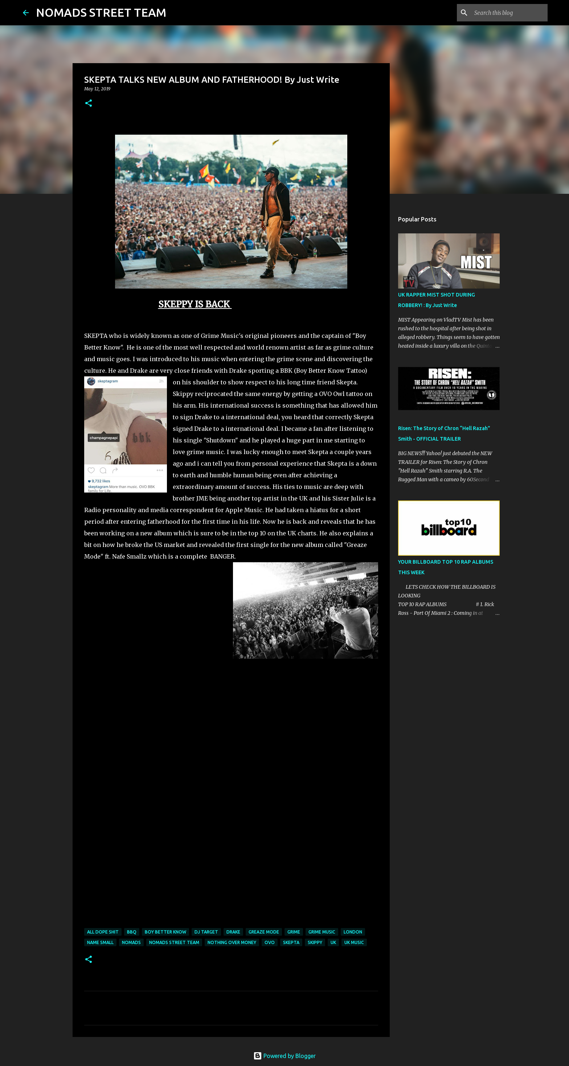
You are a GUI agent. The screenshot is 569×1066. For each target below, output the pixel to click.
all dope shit (103, 932)
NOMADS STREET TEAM (101, 12)
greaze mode (264, 932)
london (353, 932)
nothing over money (232, 942)
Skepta (291, 942)
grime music (321, 932)
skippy (315, 942)
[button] (88, 104)
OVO (270, 942)
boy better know (165, 932)
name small (100, 942)
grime (293, 932)
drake (233, 932)
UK (333, 942)
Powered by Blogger (284, 1056)
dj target (206, 932)
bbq (131, 932)
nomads (131, 942)
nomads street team (174, 942)
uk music (354, 942)
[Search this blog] (509, 12)
